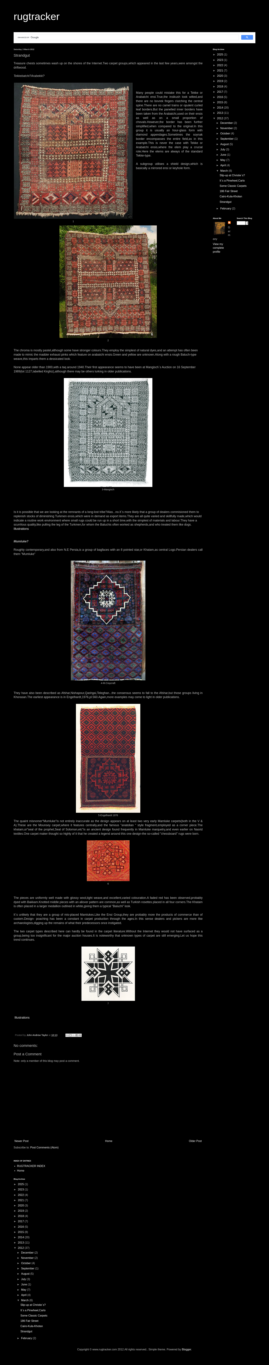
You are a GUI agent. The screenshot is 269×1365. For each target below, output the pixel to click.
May (223, 160)
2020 (220, 75)
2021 (220, 70)
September (227, 138)
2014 (220, 107)
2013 (220, 112)
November (227, 128)
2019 (220, 81)
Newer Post (21, 1141)
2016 (220, 97)
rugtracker (37, 16)
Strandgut (225, 201)
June (223, 154)
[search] (127, 37)
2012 (220, 118)
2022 (220, 65)
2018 (220, 86)
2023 (220, 60)
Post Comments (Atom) (44, 1147)
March (224, 170)
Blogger (186, 1349)
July (223, 149)
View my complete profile (218, 248)
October (225, 133)
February (226, 208)
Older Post (195, 1141)
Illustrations (21, 528)
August (225, 144)
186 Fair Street (229, 191)
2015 (220, 102)
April (223, 165)
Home (108, 1141)
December (227, 122)
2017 (220, 91)
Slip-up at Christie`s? (232, 175)
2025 (220, 54)
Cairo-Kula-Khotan (231, 196)
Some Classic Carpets (233, 185)
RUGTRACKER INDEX (31, 1166)
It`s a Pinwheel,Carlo (232, 180)
